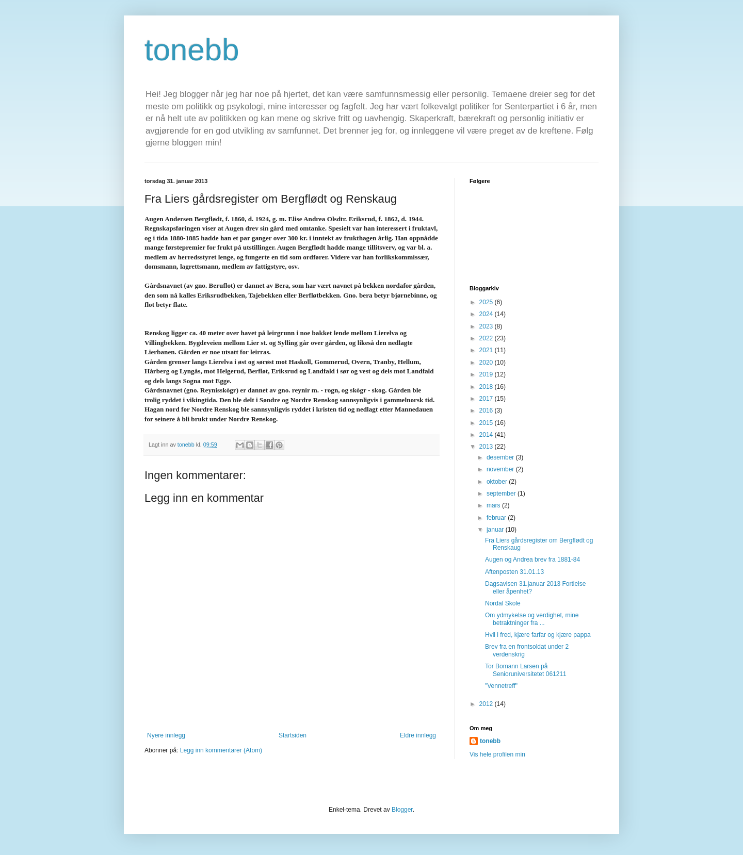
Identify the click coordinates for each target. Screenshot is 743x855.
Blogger (402, 809)
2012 (487, 704)
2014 (487, 434)
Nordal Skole (503, 603)
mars (494, 505)
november (501, 469)
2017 (487, 398)
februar (497, 517)
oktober (498, 481)
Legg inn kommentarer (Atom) (221, 750)
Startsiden (292, 735)
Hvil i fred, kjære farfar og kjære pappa (538, 634)
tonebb (191, 49)
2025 (487, 302)
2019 (487, 374)
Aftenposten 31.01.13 (514, 572)
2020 (487, 362)
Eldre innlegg (418, 735)
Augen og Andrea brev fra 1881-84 (532, 559)
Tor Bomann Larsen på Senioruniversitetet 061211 (526, 670)
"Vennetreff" (501, 685)
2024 (487, 314)
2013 (487, 446)
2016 (487, 410)
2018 (487, 386)
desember (501, 457)
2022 (487, 338)
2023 (487, 326)
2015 (487, 422)
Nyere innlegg (166, 735)
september (502, 493)
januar (496, 529)
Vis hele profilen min (497, 754)
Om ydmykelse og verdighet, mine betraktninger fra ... (531, 619)
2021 (487, 350)
